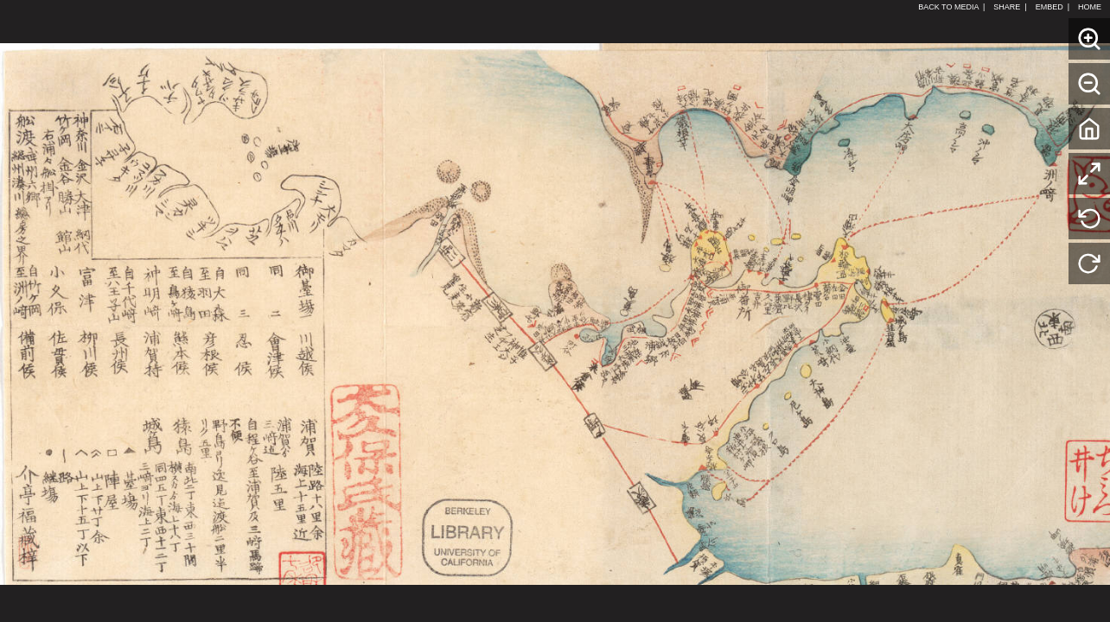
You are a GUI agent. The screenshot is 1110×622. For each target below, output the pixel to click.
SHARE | (1009, 7)
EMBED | (1052, 7)
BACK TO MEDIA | (951, 7)
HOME (1092, 7)
